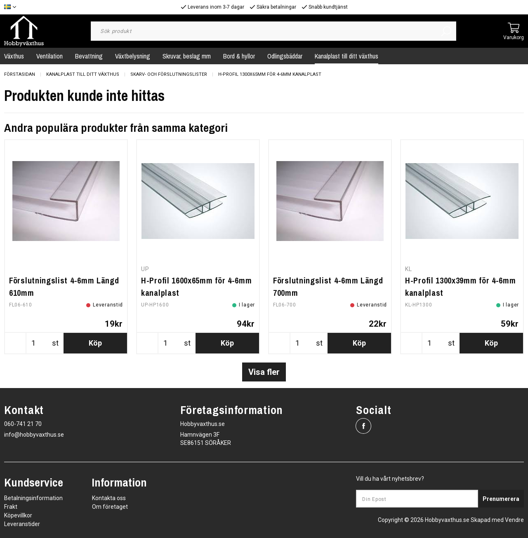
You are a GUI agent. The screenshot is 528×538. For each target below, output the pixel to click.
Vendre (514, 520)
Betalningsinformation (33, 498)
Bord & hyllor (239, 56)
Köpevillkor (18, 515)
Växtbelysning (132, 56)
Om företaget (110, 506)
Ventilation (49, 56)
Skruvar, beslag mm (187, 56)
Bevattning (89, 56)
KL (408, 269)
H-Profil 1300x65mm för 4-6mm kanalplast (269, 74)
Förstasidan (19, 74)
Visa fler (264, 372)
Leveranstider (22, 524)
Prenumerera (501, 499)
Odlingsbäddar (284, 56)
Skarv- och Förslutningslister (168, 74)
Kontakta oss (109, 498)
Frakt (10, 506)
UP (145, 269)
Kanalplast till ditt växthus (346, 56)
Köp (95, 343)
